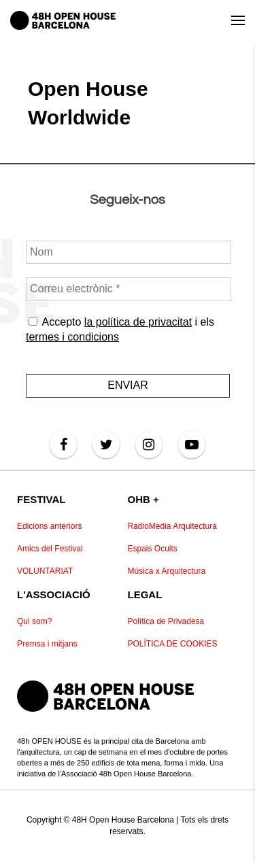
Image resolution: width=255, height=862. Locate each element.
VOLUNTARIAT (45, 571)
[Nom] (128, 252)
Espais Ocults (152, 548)
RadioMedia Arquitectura (172, 526)
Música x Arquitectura (167, 571)
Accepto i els (120, 329)
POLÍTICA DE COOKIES (173, 644)
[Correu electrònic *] (128, 288)
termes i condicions (72, 337)
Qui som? (34, 621)
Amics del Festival (50, 548)
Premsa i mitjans (47, 644)
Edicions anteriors (49, 526)
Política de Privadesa (166, 621)
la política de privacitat (137, 322)
